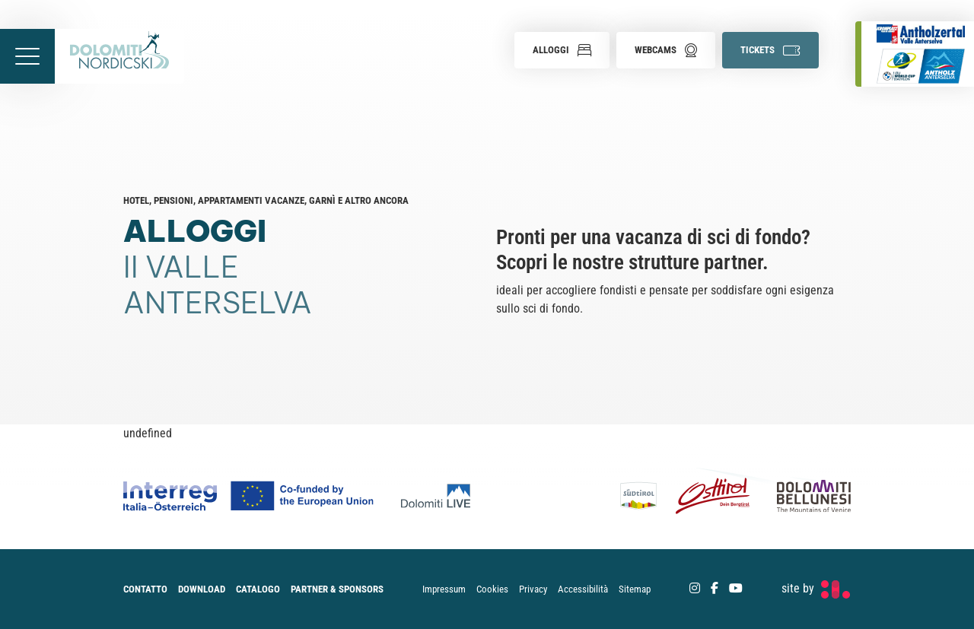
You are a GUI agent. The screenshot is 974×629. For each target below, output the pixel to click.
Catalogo (258, 589)
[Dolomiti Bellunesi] (805, 496)
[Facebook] (714, 588)
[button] (562, 50)
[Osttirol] (713, 496)
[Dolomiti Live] (439, 496)
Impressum (444, 589)
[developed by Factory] (816, 589)
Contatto (145, 589)
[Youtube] (736, 588)
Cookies (492, 589)
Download (201, 589)
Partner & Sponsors (337, 589)
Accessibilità (583, 589)
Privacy (533, 589)
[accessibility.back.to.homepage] (119, 56)
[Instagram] (694, 588)
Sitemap (635, 589)
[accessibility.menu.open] (27, 56)
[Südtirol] (643, 496)
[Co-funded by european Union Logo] (262, 496)
